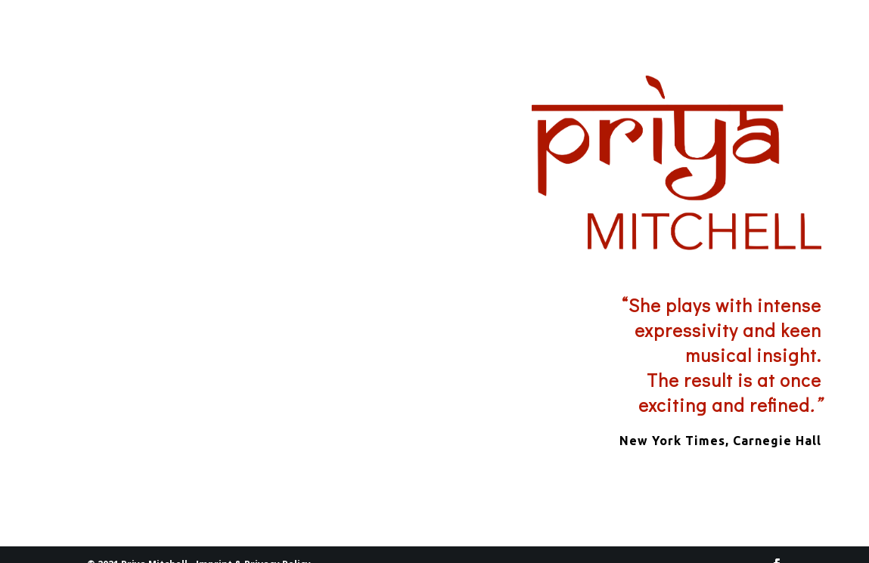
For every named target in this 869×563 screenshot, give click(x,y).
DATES (700, 36)
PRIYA (619, 36)
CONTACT (779, 36)
